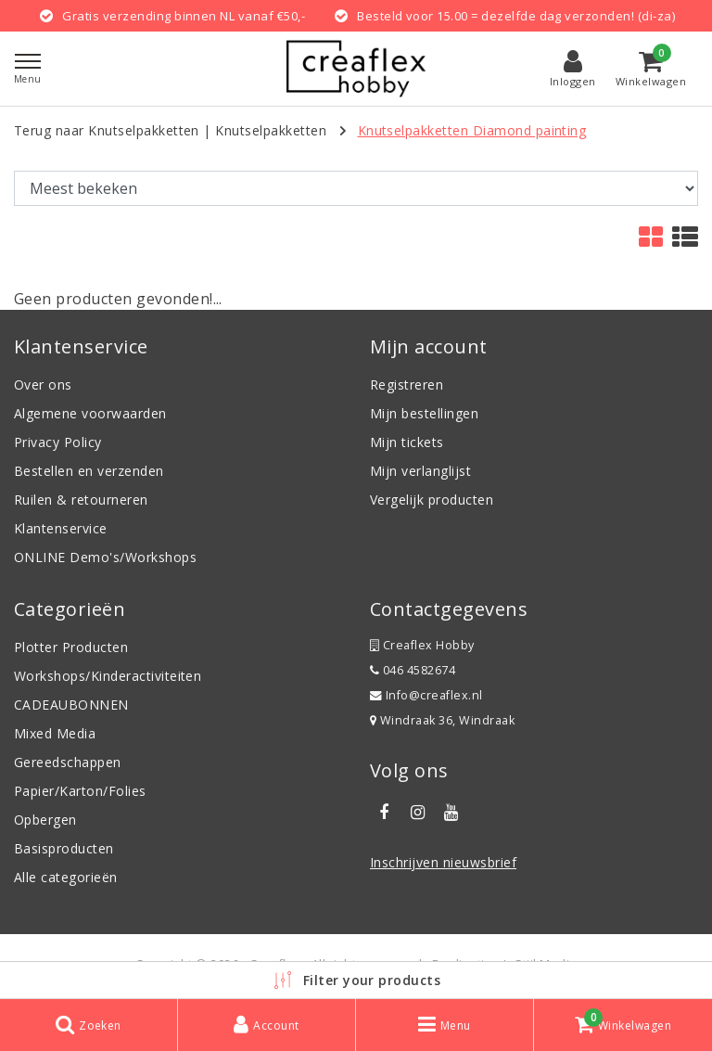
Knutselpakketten (270, 130)
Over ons (43, 384)
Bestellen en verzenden (89, 471)
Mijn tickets (407, 442)
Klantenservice (61, 528)
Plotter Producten (71, 647)
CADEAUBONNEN (71, 704)
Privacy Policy (58, 442)
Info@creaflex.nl (426, 695)
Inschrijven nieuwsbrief (443, 862)
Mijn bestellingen (424, 413)
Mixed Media (54, 733)
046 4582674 (412, 670)
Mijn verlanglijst (420, 471)
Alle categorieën (66, 877)
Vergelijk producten (431, 499)
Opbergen (45, 819)
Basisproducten (64, 848)
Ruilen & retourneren (81, 499)
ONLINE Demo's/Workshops (105, 557)
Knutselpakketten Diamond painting (472, 130)
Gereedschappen (67, 762)
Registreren (406, 384)
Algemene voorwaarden (90, 413)
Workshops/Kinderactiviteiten (107, 676)
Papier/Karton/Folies (80, 791)
